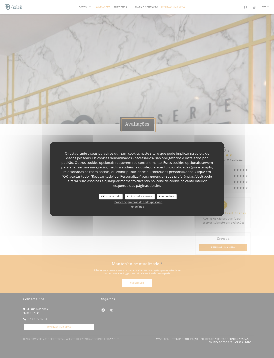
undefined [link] (137, 206)
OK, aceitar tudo (111, 196)
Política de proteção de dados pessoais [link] (138, 202)
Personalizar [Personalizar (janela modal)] (167, 196)
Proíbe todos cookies (140, 196)
